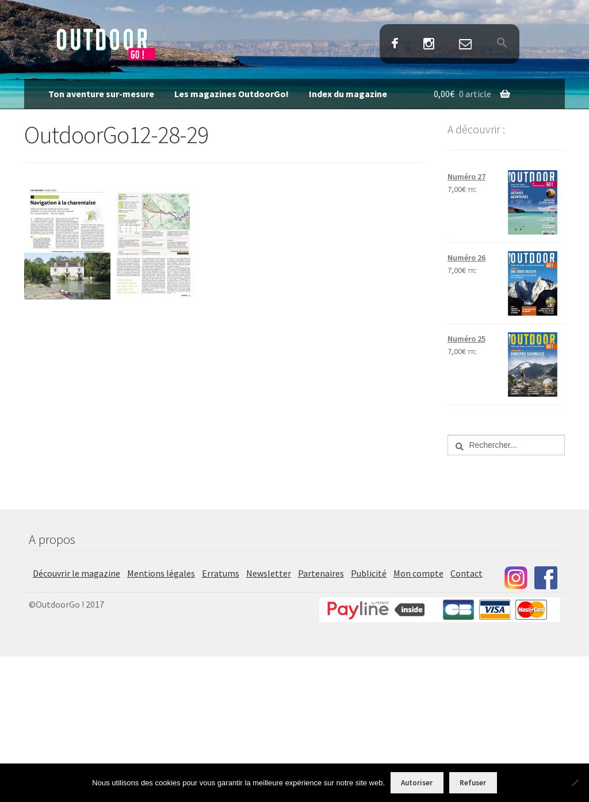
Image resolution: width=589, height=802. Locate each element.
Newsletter (268, 573)
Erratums (220, 573)
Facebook (395, 44)
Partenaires (321, 573)
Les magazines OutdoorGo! (231, 93)
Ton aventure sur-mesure (101, 93)
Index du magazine (348, 93)
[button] (502, 43)
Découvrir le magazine (76, 573)
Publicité (369, 573)
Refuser (473, 783)
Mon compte (418, 573)
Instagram (428, 44)
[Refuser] (574, 782)
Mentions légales (161, 573)
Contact (465, 44)
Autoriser (417, 783)
